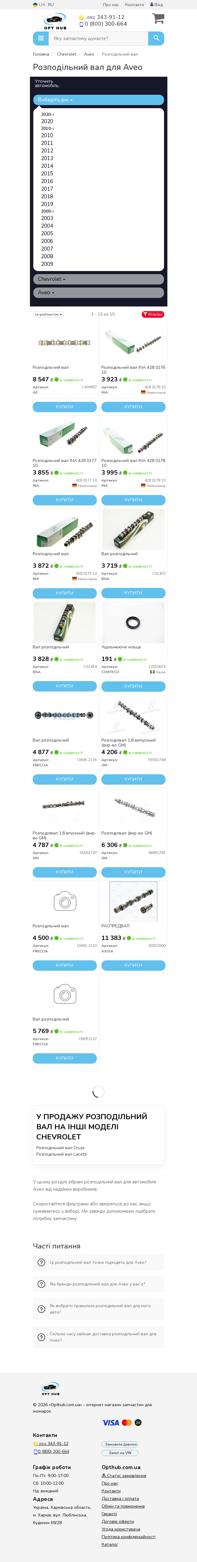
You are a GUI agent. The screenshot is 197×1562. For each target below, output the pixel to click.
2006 (47, 241)
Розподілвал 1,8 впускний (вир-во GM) (65, 835)
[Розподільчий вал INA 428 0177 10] (64, 436)
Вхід (156, 5)
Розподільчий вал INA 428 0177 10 (65, 463)
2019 (47, 204)
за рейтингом (48, 314)
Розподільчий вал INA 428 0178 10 (133, 463)
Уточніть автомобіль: (47, 83)
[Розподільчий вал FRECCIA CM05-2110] (64, 901)
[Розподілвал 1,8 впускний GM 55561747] (64, 809)
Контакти (134, 5)
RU (51, 5)
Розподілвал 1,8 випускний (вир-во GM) (128, 742)
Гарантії (109, 1514)
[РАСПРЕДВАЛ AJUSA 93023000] (133, 901)
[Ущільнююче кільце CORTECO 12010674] (133, 622)
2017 (47, 189)
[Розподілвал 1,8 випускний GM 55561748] (133, 716)
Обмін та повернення (123, 1506)
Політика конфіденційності (128, 1537)
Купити (64, 407)
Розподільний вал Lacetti (61, 1154)
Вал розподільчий (119, 554)
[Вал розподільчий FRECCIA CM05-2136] (65, 716)
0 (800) (103, 24)
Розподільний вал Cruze (60, 1148)
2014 (47, 166)
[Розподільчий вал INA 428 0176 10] (133, 343)
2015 (47, 173)
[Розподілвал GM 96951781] (133, 809)
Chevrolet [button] (51, 279)
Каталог (110, 1544)
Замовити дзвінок (121, 1444)
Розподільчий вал (51, 367)
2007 (47, 248)
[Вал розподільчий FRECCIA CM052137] (64, 995)
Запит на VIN (120, 1452)
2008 (47, 256)
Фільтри (153, 314)
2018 (47, 196)
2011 (47, 143)
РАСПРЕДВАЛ (115, 926)
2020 (47, 121)
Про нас (111, 5)
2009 (47, 264)
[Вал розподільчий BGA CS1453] (133, 529)
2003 (47, 218)
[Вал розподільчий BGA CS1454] (64, 622)
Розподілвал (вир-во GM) (126, 833)
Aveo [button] (46, 292)
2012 (47, 150)
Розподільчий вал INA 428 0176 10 (133, 370)
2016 (47, 181)
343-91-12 (102, 17)
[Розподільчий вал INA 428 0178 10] (133, 436)
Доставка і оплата (120, 1499)
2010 (47, 135)
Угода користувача (121, 1529)
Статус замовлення (124, 1476)
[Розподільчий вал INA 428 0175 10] (65, 529)
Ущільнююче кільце (121, 647)
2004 (47, 225)
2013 (47, 158)
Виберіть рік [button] (55, 99)
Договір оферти (118, 1521)
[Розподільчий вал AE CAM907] (64, 343)
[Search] (156, 38)
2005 (47, 233)
